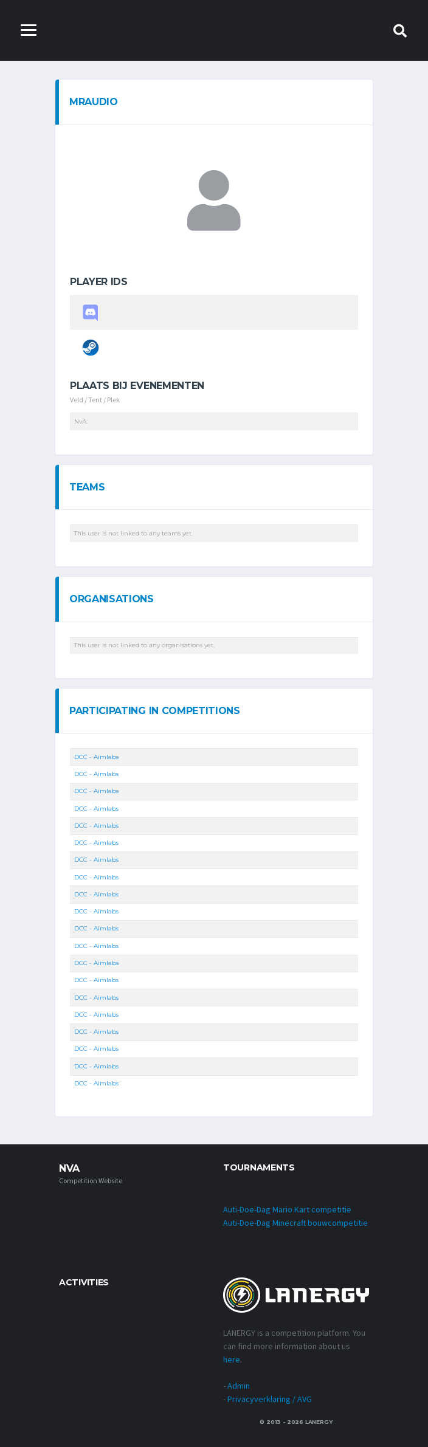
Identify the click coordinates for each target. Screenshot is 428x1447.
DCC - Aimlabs (96, 757)
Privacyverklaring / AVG (269, 1399)
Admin (238, 1385)
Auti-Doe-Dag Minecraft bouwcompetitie (295, 1222)
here (231, 1359)
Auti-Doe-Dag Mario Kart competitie (287, 1209)
